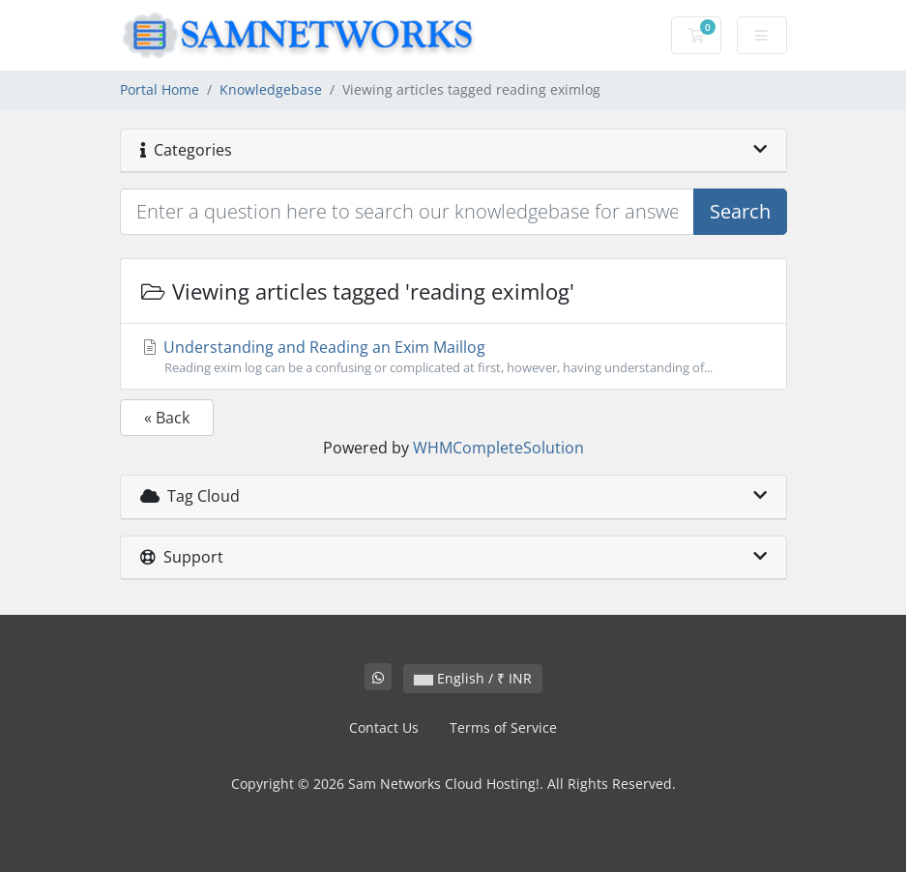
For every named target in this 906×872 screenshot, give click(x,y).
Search (740, 211)
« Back (167, 417)
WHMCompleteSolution (498, 447)
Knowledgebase (270, 89)
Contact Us (384, 727)
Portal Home (159, 89)
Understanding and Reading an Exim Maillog (453, 356)
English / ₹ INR (473, 678)
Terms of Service (503, 727)
